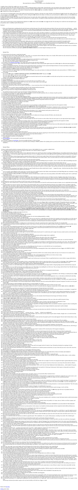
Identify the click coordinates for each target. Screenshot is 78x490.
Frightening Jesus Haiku (15, 62)
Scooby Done (15, 140)
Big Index (8, 486)
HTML (1, 488)
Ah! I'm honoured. (6, 138)
